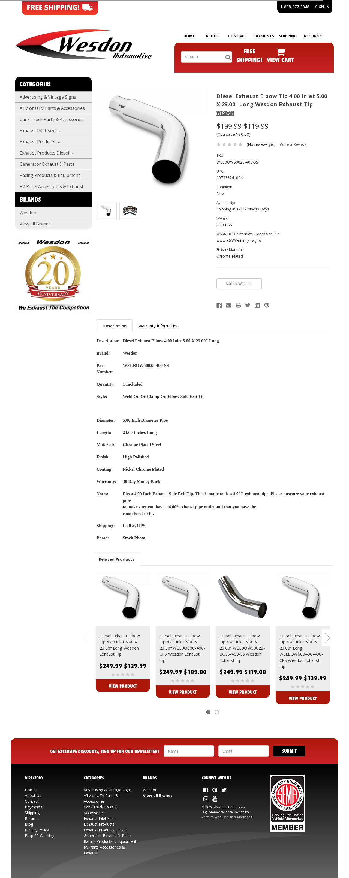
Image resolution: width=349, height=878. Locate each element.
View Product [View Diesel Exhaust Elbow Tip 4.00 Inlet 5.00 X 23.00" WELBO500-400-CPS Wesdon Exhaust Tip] (183, 692)
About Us (33, 795)
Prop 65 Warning (39, 835)
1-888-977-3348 (294, 6)
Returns (31, 818)
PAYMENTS (263, 35)
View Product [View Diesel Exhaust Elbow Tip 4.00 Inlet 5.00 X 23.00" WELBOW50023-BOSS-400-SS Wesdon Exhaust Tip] (243, 692)
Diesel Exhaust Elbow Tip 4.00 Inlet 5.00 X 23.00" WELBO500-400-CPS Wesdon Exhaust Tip (182, 648)
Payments (34, 807)
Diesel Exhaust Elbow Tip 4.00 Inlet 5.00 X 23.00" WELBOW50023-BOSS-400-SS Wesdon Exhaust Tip (242, 648)
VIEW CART (280, 59)
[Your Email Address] (243, 751)
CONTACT (237, 35)
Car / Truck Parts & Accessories (51, 119)
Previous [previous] (85, 637)
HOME (189, 35)
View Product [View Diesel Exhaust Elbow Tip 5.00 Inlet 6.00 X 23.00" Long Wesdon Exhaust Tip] (123, 686)
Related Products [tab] (116, 559)
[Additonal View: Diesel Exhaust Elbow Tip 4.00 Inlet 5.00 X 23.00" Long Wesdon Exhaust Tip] (129, 211)
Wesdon (28, 213)
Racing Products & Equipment (50, 175)
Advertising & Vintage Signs (48, 97)
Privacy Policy (37, 829)
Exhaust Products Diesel (47, 153)
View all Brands (35, 224)
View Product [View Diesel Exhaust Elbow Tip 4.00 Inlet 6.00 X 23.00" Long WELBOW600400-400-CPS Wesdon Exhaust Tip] (303, 698)
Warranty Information (158, 325)
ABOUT (212, 35)
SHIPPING (288, 35)
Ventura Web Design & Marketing (227, 817)
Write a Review (293, 144)
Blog (29, 824)
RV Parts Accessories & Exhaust (51, 186)
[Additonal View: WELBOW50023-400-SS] (107, 211)
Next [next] (327, 637)
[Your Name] (189, 751)
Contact (32, 801)
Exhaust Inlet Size (40, 131)
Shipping (32, 812)
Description (115, 325)
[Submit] (289, 751)
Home (30, 789)
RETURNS (313, 35)
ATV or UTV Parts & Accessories (52, 108)
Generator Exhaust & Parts (47, 164)
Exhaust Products (40, 142)
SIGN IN (322, 6)
